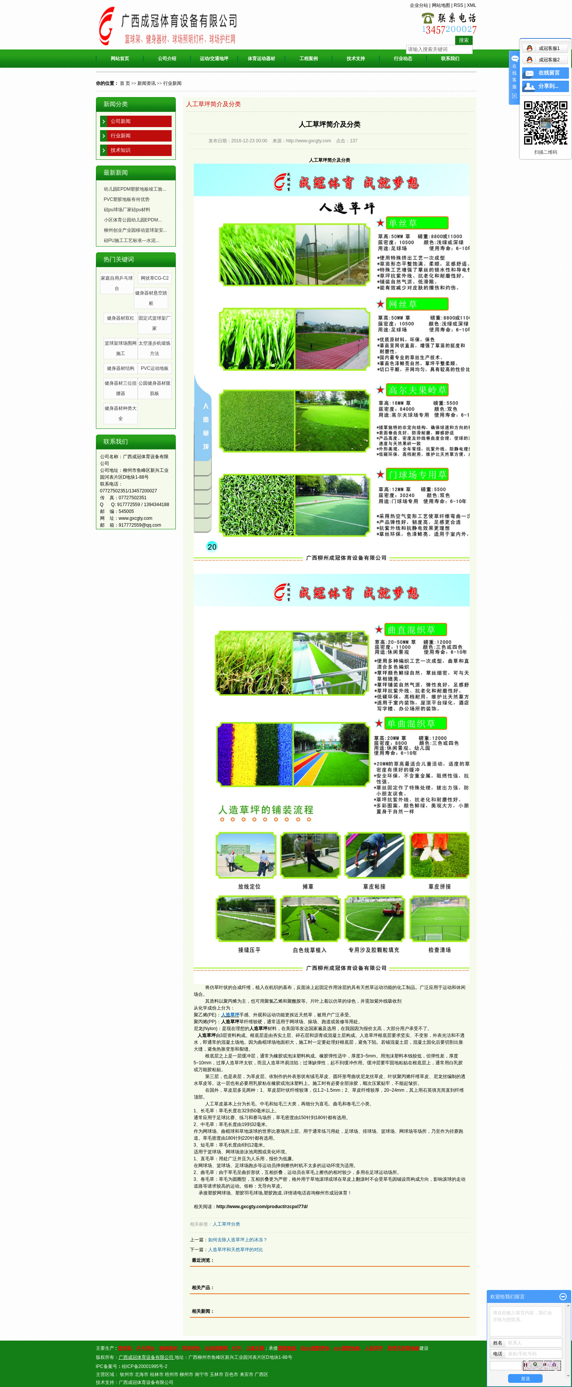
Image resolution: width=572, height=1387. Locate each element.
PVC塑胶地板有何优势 (127, 199)
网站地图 (441, 5)
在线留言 (549, 73)
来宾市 (246, 1374)
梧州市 (171, 1374)
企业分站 (419, 5)
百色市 (231, 1374)
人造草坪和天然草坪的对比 (235, 1249)
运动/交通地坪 (214, 58)
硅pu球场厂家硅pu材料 (127, 209)
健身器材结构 (120, 368)
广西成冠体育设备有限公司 (146, 1382)
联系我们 (450, 58)
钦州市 (127, 1374)
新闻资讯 (146, 83)
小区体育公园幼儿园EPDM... (133, 220)
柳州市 (186, 1374)
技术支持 (356, 58)
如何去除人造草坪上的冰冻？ (238, 1239)
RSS (458, 5)
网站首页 (120, 58)
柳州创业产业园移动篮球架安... (135, 230)
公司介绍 (167, 58)
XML (471, 5)
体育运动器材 (261, 58)
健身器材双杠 (120, 318)
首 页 (125, 83)
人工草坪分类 (226, 1224)
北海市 (141, 1374)
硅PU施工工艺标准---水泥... (132, 240)
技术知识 (121, 150)
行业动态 (403, 58)
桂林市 (157, 1374)
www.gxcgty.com (135, 518)
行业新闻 (172, 83)
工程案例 (309, 58)
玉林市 (216, 1374)
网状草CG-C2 (155, 278)
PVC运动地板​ (155, 368)
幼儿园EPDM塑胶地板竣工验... (135, 189)
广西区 (261, 1374)
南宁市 (202, 1374)
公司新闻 (121, 121)
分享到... (549, 86)
